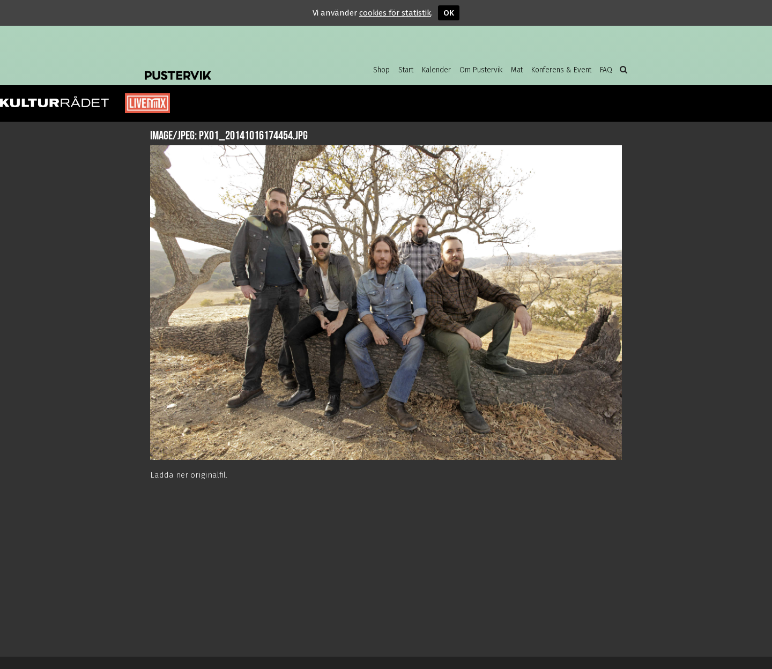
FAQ (606, 70)
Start (405, 70)
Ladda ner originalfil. (188, 475)
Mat (517, 70)
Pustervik (230, 67)
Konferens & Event (561, 70)
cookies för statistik (395, 13)
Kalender (436, 70)
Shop (381, 70)
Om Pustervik (480, 70)
